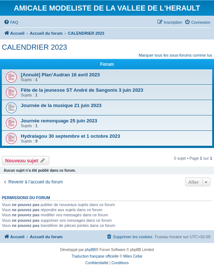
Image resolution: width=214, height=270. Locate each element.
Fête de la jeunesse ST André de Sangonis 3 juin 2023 (82, 90)
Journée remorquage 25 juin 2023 (59, 120)
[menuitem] (11, 22)
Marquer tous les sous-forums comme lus (175, 55)
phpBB (90, 250)
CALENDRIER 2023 (34, 47)
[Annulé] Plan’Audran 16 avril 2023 (60, 74)
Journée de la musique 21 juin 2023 (61, 105)
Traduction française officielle (94, 256)
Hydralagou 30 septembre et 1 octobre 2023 (70, 136)
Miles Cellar (132, 256)
